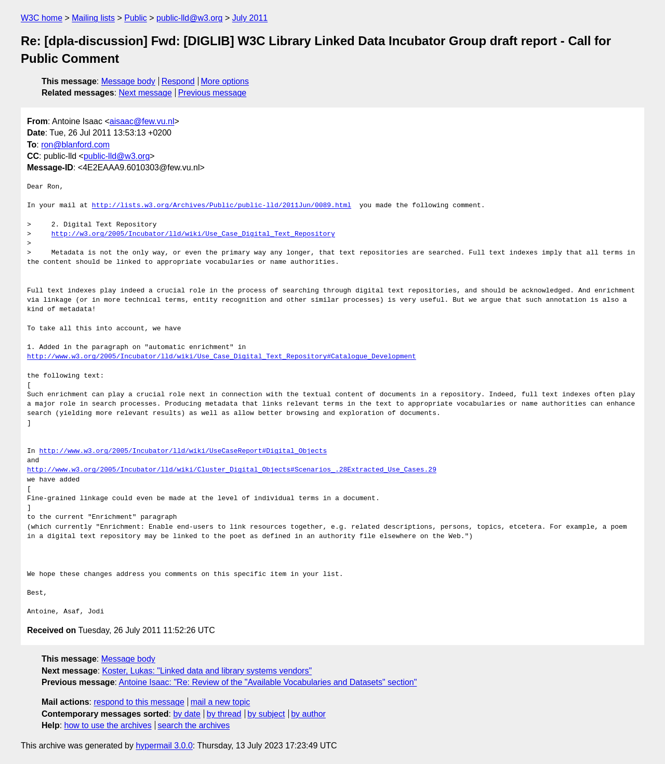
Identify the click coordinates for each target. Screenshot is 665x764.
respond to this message (139, 702)
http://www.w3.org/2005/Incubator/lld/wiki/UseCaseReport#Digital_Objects (183, 451)
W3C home (41, 18)
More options (225, 81)
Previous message (212, 92)
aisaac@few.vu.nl (142, 121)
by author (308, 713)
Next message (145, 92)
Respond (178, 81)
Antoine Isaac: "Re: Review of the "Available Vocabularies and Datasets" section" (268, 682)
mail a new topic (220, 702)
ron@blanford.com (75, 144)
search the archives (194, 725)
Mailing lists (93, 18)
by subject (266, 713)
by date (186, 713)
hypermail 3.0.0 (164, 745)
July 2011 (250, 18)
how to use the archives (108, 725)
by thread (224, 713)
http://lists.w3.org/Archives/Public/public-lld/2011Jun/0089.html (221, 205)
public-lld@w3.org (189, 18)
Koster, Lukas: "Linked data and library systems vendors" (207, 670)
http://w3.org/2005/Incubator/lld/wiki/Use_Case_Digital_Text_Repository (193, 234)
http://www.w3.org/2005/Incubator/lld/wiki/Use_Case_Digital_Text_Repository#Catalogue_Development (221, 356)
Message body (128, 81)
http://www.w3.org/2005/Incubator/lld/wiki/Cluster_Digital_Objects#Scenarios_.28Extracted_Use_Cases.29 (231, 470)
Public (135, 18)
